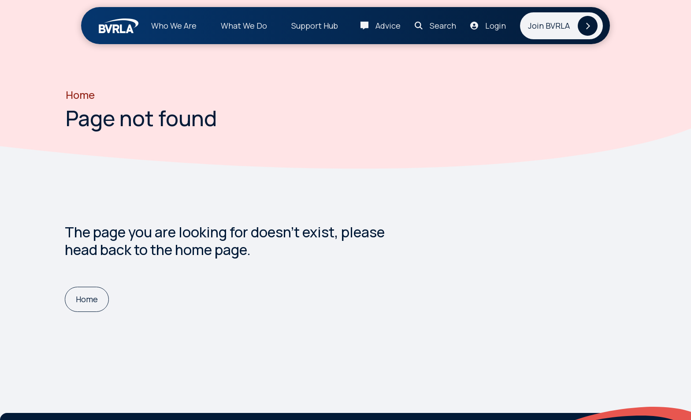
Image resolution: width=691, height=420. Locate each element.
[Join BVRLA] (561, 25)
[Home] (87, 299)
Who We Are (174, 25)
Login (495, 25)
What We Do (244, 25)
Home (80, 94)
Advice (388, 25)
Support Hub (314, 25)
